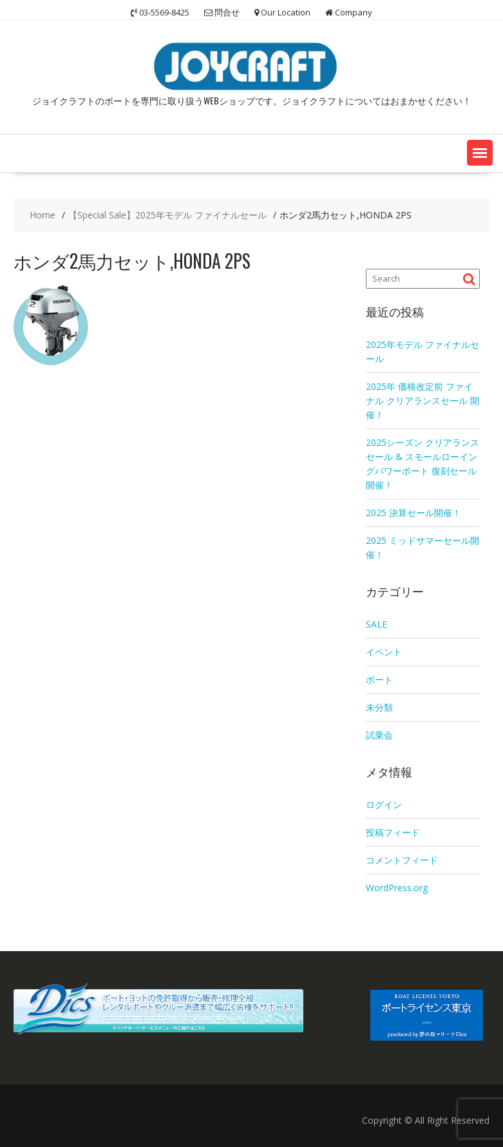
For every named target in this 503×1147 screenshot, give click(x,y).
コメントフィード (402, 860)
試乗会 (379, 735)
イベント (384, 652)
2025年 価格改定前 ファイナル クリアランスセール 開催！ (422, 400)
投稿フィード (393, 832)
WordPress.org (397, 888)
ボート (379, 679)
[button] (480, 153)
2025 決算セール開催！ (413, 512)
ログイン (384, 804)
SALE (376, 624)
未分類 (379, 707)
